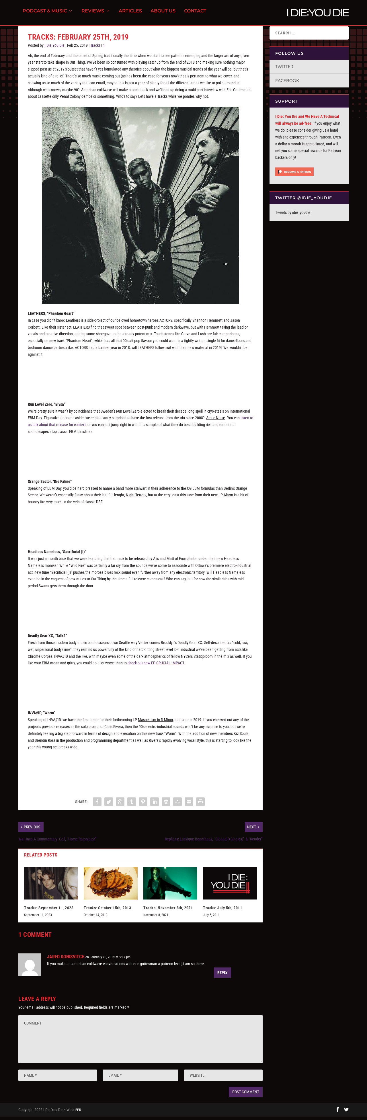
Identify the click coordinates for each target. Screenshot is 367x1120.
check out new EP (156, 666)
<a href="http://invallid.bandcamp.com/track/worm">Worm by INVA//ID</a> (140, 771)
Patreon (325, 140)
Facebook (287, 84)
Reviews (92, 14)
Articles (130, 14)
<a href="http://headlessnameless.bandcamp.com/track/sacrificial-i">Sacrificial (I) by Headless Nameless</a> (140, 610)
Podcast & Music (45, 14)
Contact (195, 14)
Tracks (95, 48)
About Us (163, 14)
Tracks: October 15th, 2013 (107, 911)
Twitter (284, 70)
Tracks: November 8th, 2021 (168, 911)
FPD (78, 1113)
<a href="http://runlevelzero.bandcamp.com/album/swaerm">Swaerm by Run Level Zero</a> (140, 456)
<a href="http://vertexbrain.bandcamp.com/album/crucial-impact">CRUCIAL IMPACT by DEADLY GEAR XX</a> (140, 687)
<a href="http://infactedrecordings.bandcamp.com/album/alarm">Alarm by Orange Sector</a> (140, 526)
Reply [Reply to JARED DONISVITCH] (222, 976)
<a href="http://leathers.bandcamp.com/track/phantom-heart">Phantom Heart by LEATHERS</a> (140, 379)
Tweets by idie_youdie (292, 216)
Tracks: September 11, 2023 (48, 911)
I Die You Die (54, 48)
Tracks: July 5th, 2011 (222, 911)
